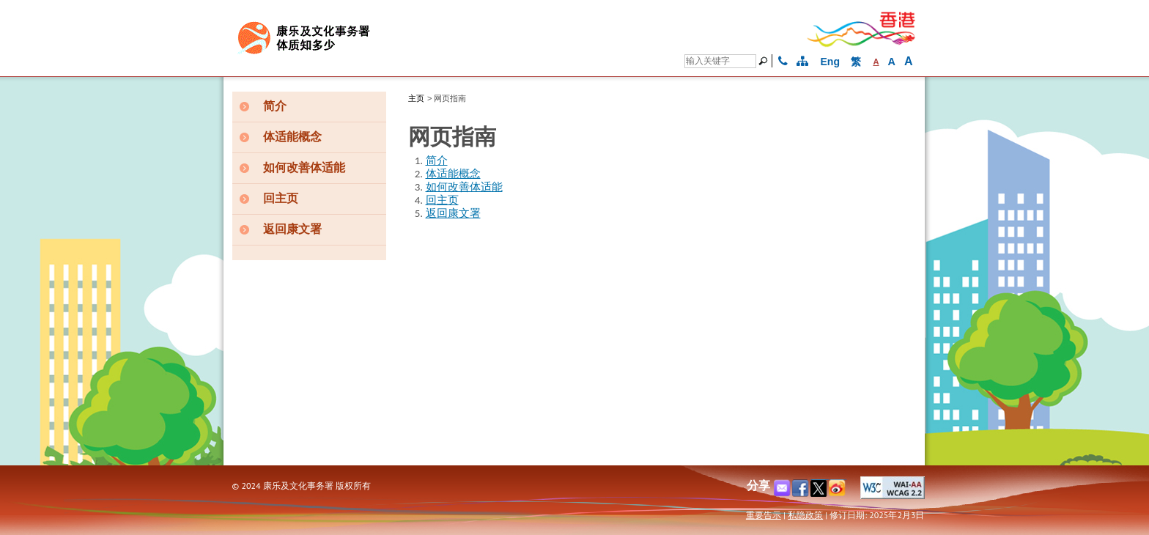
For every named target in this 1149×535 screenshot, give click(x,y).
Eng (830, 61)
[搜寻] (765, 60)
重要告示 (763, 514)
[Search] (720, 61)
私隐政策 (805, 514)
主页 (416, 98)
